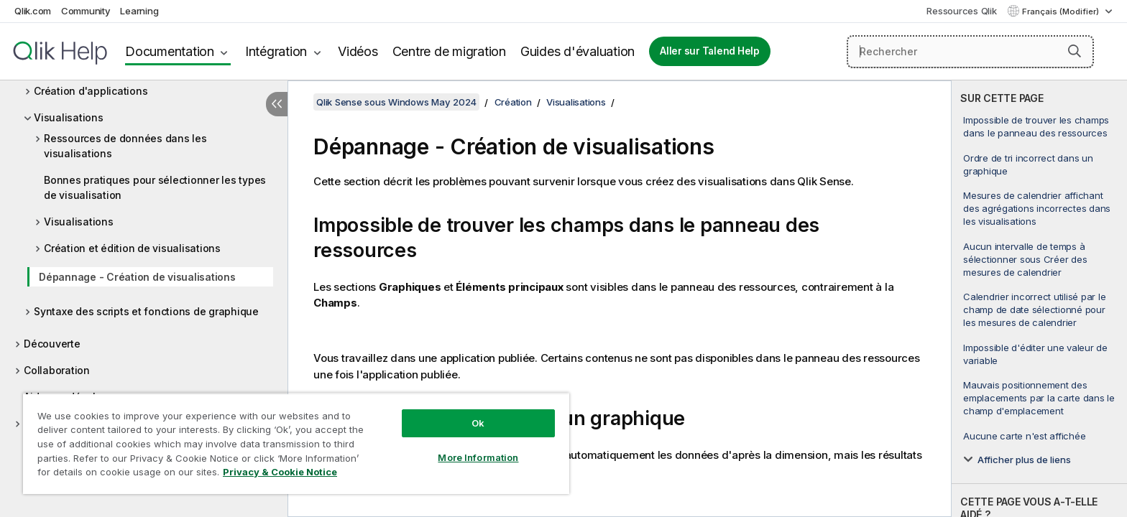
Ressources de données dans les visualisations (125, 145)
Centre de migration (449, 51)
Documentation (169, 51)
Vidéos (358, 51)
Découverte (52, 343)
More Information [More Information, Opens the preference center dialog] (478, 457)
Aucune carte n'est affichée (1024, 436)
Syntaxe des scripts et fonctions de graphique (146, 311)
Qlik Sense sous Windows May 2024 (396, 102)
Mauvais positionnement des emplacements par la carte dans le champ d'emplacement (1039, 397)
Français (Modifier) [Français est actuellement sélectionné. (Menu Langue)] (1061, 11)
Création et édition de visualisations (132, 248)
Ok (478, 423)
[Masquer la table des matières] (277, 104)
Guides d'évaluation (577, 51)
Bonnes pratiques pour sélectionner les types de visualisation (155, 187)
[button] (1074, 51)
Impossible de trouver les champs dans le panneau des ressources (1036, 126)
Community (86, 11)
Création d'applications (90, 91)
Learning (139, 11)
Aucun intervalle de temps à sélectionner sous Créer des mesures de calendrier (1025, 259)
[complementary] (1039, 298)
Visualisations (69, 117)
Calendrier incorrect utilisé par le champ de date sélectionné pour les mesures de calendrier (1034, 309)
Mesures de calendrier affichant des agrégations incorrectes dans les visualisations (1036, 208)
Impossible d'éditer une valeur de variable (1035, 354)
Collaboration (57, 370)
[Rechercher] (970, 52)
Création (513, 102)
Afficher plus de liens (1024, 459)
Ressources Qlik (961, 11)
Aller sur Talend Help (710, 51)
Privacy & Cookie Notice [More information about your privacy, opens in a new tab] (280, 472)
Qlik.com (32, 11)
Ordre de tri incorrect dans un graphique (1028, 164)
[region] (296, 443)
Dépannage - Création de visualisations (137, 277)
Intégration (276, 51)
